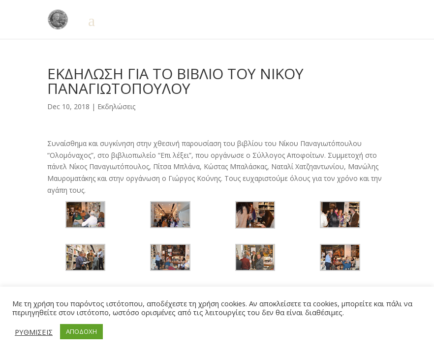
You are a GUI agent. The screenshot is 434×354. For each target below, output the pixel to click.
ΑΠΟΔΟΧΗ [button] (81, 331)
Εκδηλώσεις (116, 106)
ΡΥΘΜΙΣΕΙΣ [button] (34, 331)
